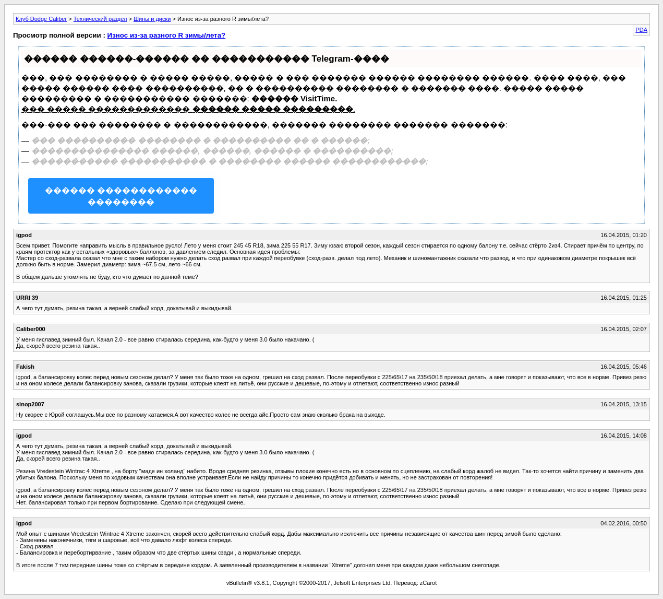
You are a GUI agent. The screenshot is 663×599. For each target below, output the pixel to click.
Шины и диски (152, 19)
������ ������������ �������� (121, 196)
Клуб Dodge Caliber (41, 19)
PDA (641, 30)
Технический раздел (100, 19)
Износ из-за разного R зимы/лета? (166, 35)
